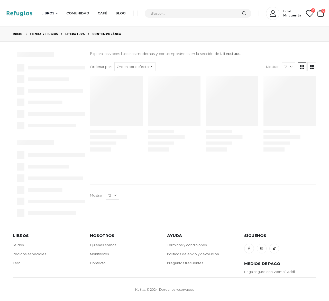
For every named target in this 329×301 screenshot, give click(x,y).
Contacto (98, 263)
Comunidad (77, 13)
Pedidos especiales (29, 254)
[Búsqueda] (244, 13)
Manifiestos (99, 254)
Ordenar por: (101, 67)
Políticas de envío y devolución (193, 254)
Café (102, 13)
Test (16, 263)
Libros (47, 13)
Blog (120, 13)
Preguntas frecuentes (185, 263)
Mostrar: (272, 67)
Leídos (18, 245)
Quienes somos (103, 245)
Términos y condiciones (187, 245)
